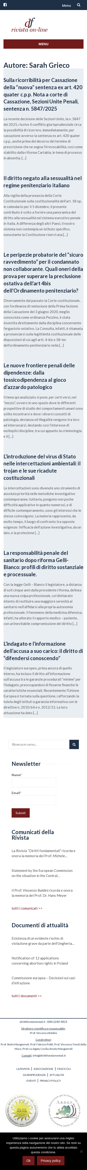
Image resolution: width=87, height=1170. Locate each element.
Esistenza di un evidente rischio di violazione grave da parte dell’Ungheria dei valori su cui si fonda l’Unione (42, 941)
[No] (81, 1151)
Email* (34, 798)
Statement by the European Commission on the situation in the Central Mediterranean (42, 873)
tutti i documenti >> (27, 996)
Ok (28, 1161)
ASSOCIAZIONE (43, 1069)
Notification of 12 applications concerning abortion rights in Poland (40, 960)
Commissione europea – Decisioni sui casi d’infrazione (43, 980)
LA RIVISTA (23, 1069)
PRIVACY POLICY (50, 1080)
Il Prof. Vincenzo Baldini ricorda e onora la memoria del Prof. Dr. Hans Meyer (42, 892)
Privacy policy (51, 1161)
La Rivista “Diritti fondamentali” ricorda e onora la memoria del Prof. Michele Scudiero (43, 853)
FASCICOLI (64, 1069)
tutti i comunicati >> (27, 908)
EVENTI (31, 1080)
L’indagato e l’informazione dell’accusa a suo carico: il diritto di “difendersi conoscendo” (43, 651)
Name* (34, 780)
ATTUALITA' (57, 1075)
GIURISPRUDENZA (34, 1075)
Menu (66, 5)
